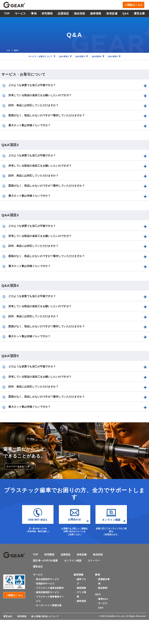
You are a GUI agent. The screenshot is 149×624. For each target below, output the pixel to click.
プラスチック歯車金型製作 (50, 591)
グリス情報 (81, 597)
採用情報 (22, 620)
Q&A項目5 (120, 56)
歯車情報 (95, 13)
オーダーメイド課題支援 (48, 608)
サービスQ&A (102, 609)
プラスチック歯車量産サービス (50, 601)
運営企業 (139, 13)
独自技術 (100, 557)
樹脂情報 (81, 591)
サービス (20, 13)
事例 (34, 13)
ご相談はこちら (134, 5)
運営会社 (38, 569)
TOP (7, 13)
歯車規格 (81, 604)
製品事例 (102, 591)
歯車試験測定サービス (47, 595)
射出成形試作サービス (47, 582)
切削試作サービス (45, 586)
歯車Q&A (103, 603)
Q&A (126, 13)
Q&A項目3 (83, 56)
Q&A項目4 (102, 56)
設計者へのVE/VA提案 (46, 563)
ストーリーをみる (18, 468)
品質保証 (63, 13)
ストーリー (96, 563)
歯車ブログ (81, 584)
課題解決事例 (104, 584)
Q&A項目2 (64, 56)
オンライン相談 (74, 563)
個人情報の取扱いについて (45, 620)
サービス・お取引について (37, 56)
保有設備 (111, 13)
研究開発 (47, 13)
